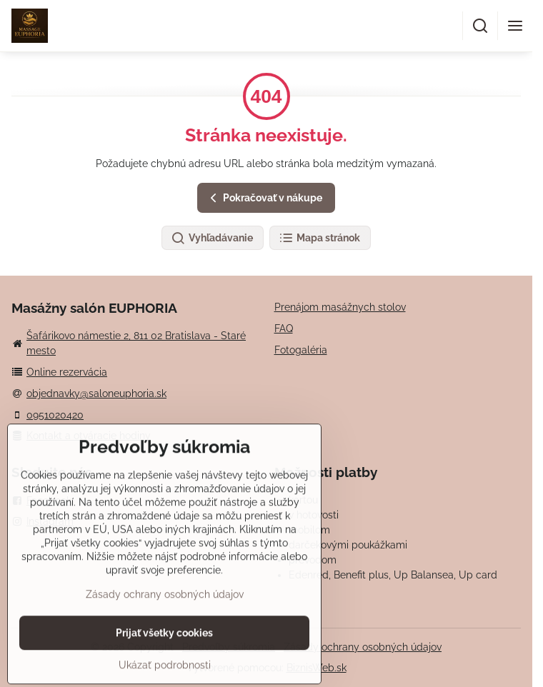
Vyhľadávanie (212, 238)
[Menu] (515, 25)
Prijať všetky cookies (164, 665)
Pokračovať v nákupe (264, 198)
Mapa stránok (319, 238)
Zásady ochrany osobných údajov (363, 647)
